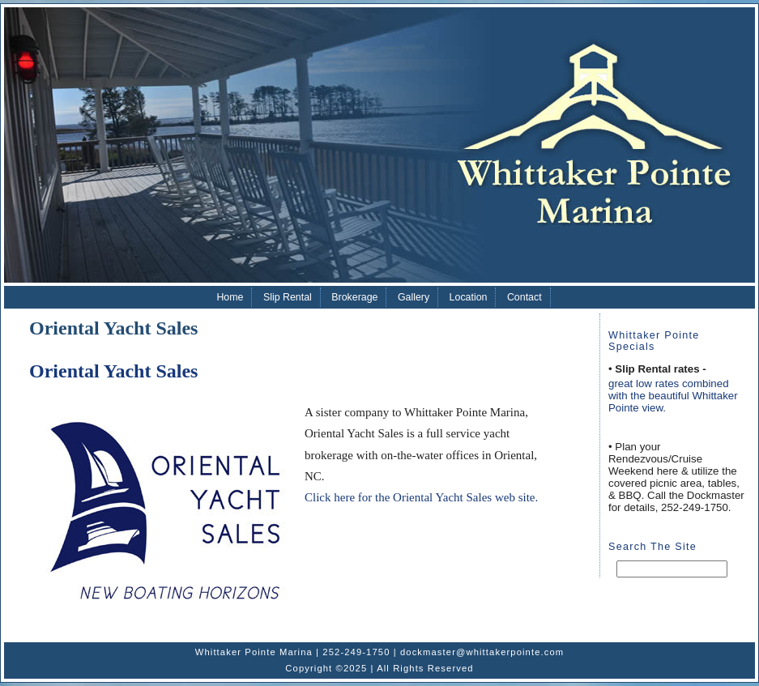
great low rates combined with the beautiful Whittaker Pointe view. (673, 395)
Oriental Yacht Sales (113, 370)
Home (229, 297)
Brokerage (354, 297)
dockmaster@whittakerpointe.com (482, 652)
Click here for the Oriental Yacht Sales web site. (421, 497)
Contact (524, 297)
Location (469, 297)
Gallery (413, 297)
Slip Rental (287, 297)
